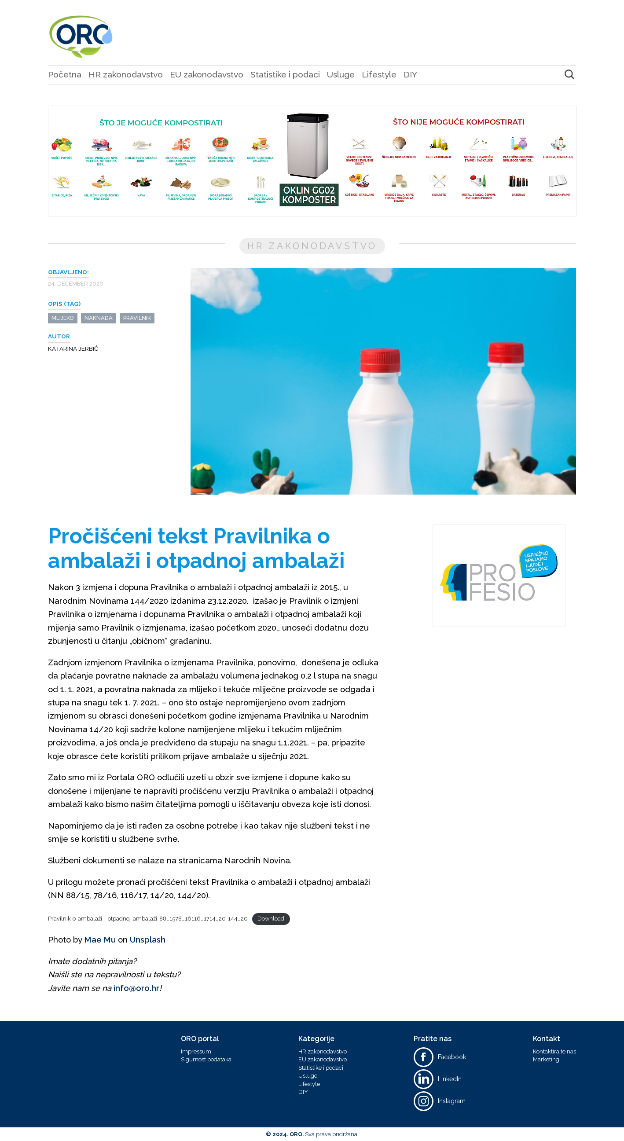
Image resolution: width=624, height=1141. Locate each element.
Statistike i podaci (285, 74)
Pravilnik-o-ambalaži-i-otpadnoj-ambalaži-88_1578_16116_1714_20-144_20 (148, 919)
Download (270, 918)
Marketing (546, 1060)
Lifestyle (379, 74)
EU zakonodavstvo (206, 74)
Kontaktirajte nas (554, 1052)
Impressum (196, 1052)
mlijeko (62, 318)
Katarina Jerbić (73, 348)
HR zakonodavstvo (125, 74)
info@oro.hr (136, 988)
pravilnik (137, 318)
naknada (98, 318)
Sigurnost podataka (206, 1060)
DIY (410, 74)
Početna (64, 74)
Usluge (341, 74)
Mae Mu (100, 939)
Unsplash (147, 939)
